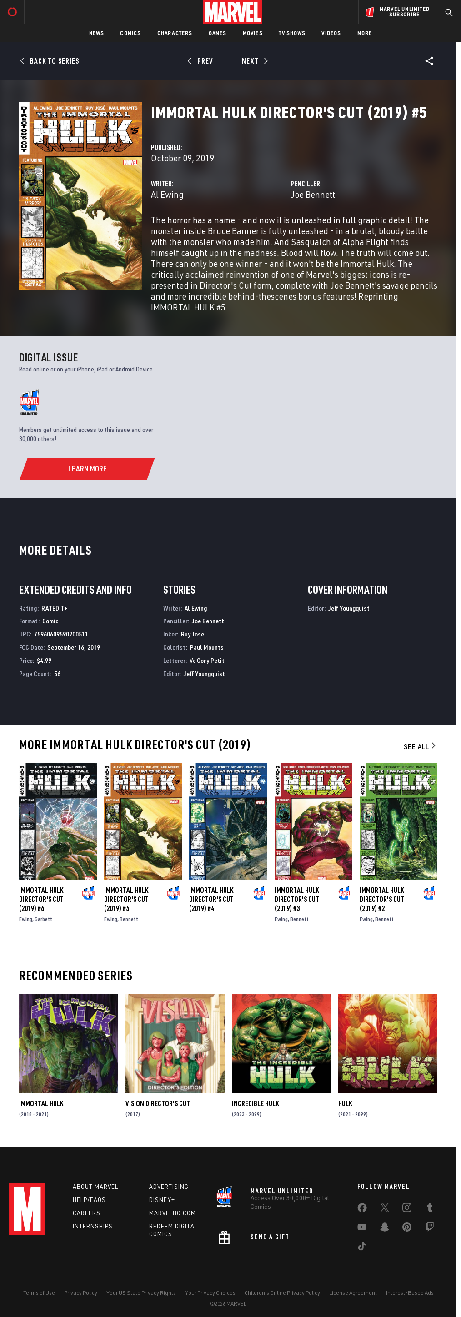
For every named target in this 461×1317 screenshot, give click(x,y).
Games (217, 33)
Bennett (129, 919)
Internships (93, 1226)
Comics (130, 33)
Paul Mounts (207, 647)
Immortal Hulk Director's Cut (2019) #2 (382, 899)
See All (420, 746)
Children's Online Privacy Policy (282, 1292)
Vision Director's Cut (157, 1103)
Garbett (43, 919)
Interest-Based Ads (410, 1292)
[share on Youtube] (361, 1228)
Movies (252, 33)
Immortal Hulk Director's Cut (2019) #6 (41, 899)
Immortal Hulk (41, 1103)
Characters (174, 33)
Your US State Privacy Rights (141, 1292)
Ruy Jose (192, 634)
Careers (86, 1213)
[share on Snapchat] (384, 1228)
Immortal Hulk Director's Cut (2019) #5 (126, 899)
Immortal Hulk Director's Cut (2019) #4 (211, 899)
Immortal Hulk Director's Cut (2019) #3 (297, 899)
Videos (331, 33)
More (364, 33)
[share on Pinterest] (406, 1228)
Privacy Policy (80, 1292)
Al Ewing (167, 194)
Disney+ (162, 1199)
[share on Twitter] (384, 1209)
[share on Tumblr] (429, 1209)
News (96, 33)
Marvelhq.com (172, 1213)
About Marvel (95, 1186)
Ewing (25, 919)
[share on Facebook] (362, 1209)
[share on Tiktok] (361, 1247)
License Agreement (353, 1292)
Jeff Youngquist (204, 673)
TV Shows (292, 33)
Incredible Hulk (255, 1103)
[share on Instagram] (406, 1209)
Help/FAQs (89, 1199)
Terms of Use (39, 1292)
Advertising (169, 1186)
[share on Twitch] (429, 1228)
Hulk (345, 1103)
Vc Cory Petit (207, 660)
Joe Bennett (313, 194)
